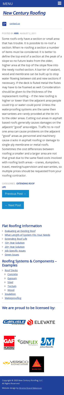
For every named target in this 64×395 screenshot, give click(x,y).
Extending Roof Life (16, 238)
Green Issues (12, 254)
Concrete (13, 274)
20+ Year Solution (15, 246)
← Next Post (13, 205)
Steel (10, 282)
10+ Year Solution (15, 242)
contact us (15, 23)
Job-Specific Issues (15, 250)
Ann (16, 33)
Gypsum (12, 278)
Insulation (10, 294)
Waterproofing (13, 298)
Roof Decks (11, 270)
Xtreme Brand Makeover (30, 388)
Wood (11, 290)
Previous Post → (15, 194)
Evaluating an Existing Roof (20, 231)
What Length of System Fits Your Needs (27, 234)
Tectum (12, 286)
